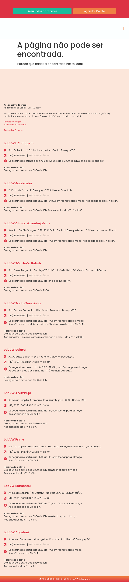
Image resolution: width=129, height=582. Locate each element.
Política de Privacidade (15, 124)
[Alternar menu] (124, 28)
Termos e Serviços (12, 121)
